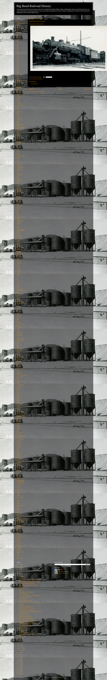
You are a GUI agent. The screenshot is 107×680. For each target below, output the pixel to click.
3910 (18, 53)
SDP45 (61, 569)
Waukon (18, 528)
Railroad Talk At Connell (24, 588)
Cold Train (19, 161)
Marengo (18, 325)
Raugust (18, 419)
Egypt (18, 214)
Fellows (18, 232)
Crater (18, 177)
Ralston (18, 418)
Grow (18, 258)
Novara (18, 378)
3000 (18, 35)
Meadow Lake (19, 333)
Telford (18, 495)
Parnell (18, 397)
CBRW (18, 151)
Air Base (18, 89)
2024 (19, 568)
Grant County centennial (19, 252)
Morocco (18, 356)
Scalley (18, 453)
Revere (18, 429)
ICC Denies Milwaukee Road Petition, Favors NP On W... (30, 611)
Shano (18, 470)
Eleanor (18, 215)
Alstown (18, 97)
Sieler (18, 472)
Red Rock (19, 423)
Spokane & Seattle (20, 482)
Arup (18, 108)
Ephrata (18, 218)
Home (60, 89)
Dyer (18, 210)
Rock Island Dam (20, 439)
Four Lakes (19, 235)
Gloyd (18, 244)
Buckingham (19, 141)
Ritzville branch (20, 432)
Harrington (19, 266)
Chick (18, 160)
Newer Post (32, 89)
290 (17, 34)
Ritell (18, 431)
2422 (18, 29)
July (20, 639)
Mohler (18, 343)
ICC (17, 277)
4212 (18, 59)
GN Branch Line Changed (24, 614)
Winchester (19, 548)
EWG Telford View (22, 628)
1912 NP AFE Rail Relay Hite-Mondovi (26, 609)
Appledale (19, 102)
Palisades (19, 396)
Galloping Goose (22, 586)
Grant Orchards (20, 253)
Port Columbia (20, 403)
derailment (19, 198)
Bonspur (18, 133)
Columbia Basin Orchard (20, 166)
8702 (18, 72)
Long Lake (19, 314)
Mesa (18, 336)
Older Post (87, 89)
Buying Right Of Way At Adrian (25, 616)
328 (17, 42)
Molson (18, 346)
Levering (18, 308)
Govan (18, 248)
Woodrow (19, 555)
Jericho (18, 287)
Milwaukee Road (35, 78)
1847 (18, 21)
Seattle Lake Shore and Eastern (20, 462)
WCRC (18, 529)
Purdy (18, 410)
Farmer (18, 227)
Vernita (18, 509)
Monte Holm (19, 351)
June (20, 641)
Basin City (19, 118)
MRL (18, 362)
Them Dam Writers (20, 497)
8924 (18, 74)
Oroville (18, 389)
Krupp (18, 297)
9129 (18, 77)
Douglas (18, 207)
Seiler (18, 464)
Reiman (18, 424)
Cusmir (18, 182)
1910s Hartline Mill (22, 599)
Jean (18, 285)
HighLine (18, 273)
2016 (19, 659)
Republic (18, 427)
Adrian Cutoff (19, 86)
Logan (18, 313)
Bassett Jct (19, 119)
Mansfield (19, 322)
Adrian (18, 84)
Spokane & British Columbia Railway (20, 481)
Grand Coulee (19, 249)
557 (17, 64)
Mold (18, 344)
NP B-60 (20, 590)
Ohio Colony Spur (20, 384)
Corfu (18, 172)
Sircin (18, 473)
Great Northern (20, 257)
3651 (18, 48)
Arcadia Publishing (20, 105)
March (20, 646)
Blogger (60, 677)
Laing (18, 298)
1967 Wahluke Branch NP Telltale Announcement (29, 623)
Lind (18, 311)
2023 (19, 569)
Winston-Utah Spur (20, 552)
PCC (18, 399)
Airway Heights (20, 91)
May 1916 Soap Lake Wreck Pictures (26, 607)
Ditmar (18, 199)
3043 (18, 38)
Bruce (18, 140)
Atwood (18, 110)
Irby (17, 279)
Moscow (18, 357)
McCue (18, 330)
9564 (18, 78)
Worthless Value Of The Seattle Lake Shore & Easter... (30, 581)
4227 (18, 61)
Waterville (19, 524)
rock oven (19, 440)
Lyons (18, 317)
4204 (18, 58)
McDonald (19, 332)
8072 (18, 69)
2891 (18, 32)
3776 (18, 51)
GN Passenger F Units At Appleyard (26, 592)
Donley (18, 202)
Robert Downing (20, 435)
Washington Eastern (21, 520)
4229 (18, 62)
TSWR (18, 503)
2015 (19, 661)
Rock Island (19, 437)
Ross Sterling (19, 443)
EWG (18, 224)
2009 (19, 671)
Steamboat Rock (20, 489)
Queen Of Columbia (21, 411)
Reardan (18, 421)
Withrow (18, 553)
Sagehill (18, 451)
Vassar (18, 507)
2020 (19, 652)
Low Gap (18, 316)
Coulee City (19, 174)
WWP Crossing (20, 558)
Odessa (18, 383)
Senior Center (19, 465)
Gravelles (19, 255)
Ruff (17, 450)
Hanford (18, 263)
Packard (18, 392)
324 (17, 40)
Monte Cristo (19, 349)
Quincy (18, 413)
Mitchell (18, 341)
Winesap (18, 550)
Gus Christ (19, 260)
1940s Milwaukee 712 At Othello (25, 625)
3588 (18, 46)
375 (17, 50)
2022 (19, 571)
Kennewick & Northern (21, 290)
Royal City (19, 447)
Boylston (18, 135)
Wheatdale (19, 539)
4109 (18, 56)
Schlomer (19, 456)
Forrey (18, 233)
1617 (18, 20)
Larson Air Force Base (21, 303)
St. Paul (18, 487)
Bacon (18, 111)
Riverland (19, 434)
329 (17, 43)
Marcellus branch (20, 324)
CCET (18, 152)
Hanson (18, 265)
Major (18, 319)
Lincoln (18, 309)
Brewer (18, 136)
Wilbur (18, 544)
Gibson (18, 243)
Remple (18, 426)
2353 (18, 27)
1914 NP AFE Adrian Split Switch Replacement (28, 620)
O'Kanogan (19, 380)
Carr (18, 149)
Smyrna (18, 475)
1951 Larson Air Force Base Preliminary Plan (28, 585)
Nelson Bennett (20, 368)
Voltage (18, 511)
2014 (19, 663)
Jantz (18, 282)
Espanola (19, 223)
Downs (18, 209)
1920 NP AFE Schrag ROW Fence (26, 618)
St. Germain (19, 485)
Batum (18, 121)
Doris (18, 204)
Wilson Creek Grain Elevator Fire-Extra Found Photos (30, 595)
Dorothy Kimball (20, 206)
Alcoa (18, 92)
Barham (18, 116)
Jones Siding (19, 289)
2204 (18, 26)
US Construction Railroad (20, 506)
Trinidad (18, 501)
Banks (18, 114)
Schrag (18, 459)
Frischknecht (19, 236)
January (21, 650)
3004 (18, 37)
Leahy (18, 306)
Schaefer (18, 455)
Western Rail (19, 537)
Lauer (18, 305)
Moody (18, 352)
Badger (18, 113)
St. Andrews (19, 484)
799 (17, 67)
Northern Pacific (20, 376)
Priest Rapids (19, 407)
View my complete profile (63, 573)
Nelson (18, 367)
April (20, 645)
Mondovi (18, 348)
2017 (19, 657)
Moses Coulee (20, 359)
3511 (18, 45)
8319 (18, 70)
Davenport (19, 188)
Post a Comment (34, 83)
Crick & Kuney (20, 180)
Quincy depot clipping (21, 416)
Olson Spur (19, 386)
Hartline (18, 268)
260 (17, 30)
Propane (18, 408)
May (20, 643)
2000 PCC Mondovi (23, 627)
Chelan (18, 158)
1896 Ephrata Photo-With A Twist (25, 606)
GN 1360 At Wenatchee (24, 593)
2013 (19, 664)
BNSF (18, 132)
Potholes (18, 405)
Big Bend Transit (20, 128)
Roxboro (18, 445)
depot (18, 196)
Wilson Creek (19, 547)
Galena (18, 240)
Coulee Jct (19, 175)
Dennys (18, 194)
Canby (18, 147)
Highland (18, 271)
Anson (18, 100)
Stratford (18, 490)
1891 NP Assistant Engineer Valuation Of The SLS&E (29, 579)
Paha (18, 394)
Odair (18, 381)
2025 (19, 566)
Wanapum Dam (20, 515)
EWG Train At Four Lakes (24, 632)
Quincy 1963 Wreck (21, 415)
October (21, 578)
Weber (18, 532)
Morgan (18, 354)
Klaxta (18, 292)
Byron (18, 144)
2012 (19, 666)
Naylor (18, 365)
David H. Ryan (20, 190)
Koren (18, 295)
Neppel (18, 372)
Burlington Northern (21, 143)
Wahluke (18, 514)
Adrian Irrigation (20, 87)
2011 (19, 668)
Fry (17, 238)
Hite (17, 276)
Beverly (18, 122)
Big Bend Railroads (21, 127)
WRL (18, 556)
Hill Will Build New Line (23, 613)
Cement (18, 154)
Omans (18, 388)
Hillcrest (18, 274)
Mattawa (18, 328)
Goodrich (18, 246)
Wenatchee (19, 534)
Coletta (18, 163)
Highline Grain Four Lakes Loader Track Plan (28, 634)
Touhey (18, 500)
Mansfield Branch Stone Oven (25, 597)
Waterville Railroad (20, 526)
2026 (19, 564)
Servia (18, 467)
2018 (19, 656)
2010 (19, 670)
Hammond (19, 261)
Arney (18, 107)
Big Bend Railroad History (33, 6)
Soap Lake (19, 476)
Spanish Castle (20, 478)
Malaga (18, 321)
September (21, 636)
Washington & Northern (21, 519)
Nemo (18, 370)
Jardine (18, 284)
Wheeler (18, 540)
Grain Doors (21, 604)
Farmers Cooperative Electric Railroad (21, 230)
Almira (18, 94)
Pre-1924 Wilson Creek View (25, 600)
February (21, 648)
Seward (18, 468)
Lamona (18, 301)
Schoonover (19, 458)
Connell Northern (20, 169)
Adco (18, 83)
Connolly (18, 170)
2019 (19, 654)
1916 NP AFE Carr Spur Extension (26, 621)
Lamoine (18, 300)
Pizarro (18, 402)
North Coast (19, 373)
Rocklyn (18, 442)
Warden (18, 517)
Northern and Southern (21, 375)
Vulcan (18, 512)
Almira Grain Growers (21, 95)
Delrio (18, 193)
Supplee (18, 492)
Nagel (18, 364)
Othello (41, 78)
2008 (19, 673)
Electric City (19, 217)
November (21, 576)
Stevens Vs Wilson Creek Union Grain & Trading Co (29, 602)
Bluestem (19, 130)
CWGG (18, 185)
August (20, 638)
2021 (19, 573)
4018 (18, 54)
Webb (18, 531)
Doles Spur (19, 201)
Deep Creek (19, 191)
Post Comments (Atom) (39, 91)
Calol (18, 146)
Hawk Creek (19, 269)
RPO (18, 448)
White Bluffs (19, 542)
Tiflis (18, 498)
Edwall (18, 212)
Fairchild (18, 226)
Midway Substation (20, 338)
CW (17, 183)
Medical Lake (19, 335)
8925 (18, 75)
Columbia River (20, 167)
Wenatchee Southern (21, 536)
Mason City (19, 327)
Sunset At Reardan (23, 630)
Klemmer (18, 293)
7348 (18, 66)
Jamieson (19, 281)
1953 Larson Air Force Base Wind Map (27, 583)
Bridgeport (19, 138)
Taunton (18, 493)
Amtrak (18, 99)
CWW (18, 186)
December (21, 574)
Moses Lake (19, 360)
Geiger (18, 241)
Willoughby (19, 545)
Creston (18, 178)
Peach (18, 400)
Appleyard (19, 103)
